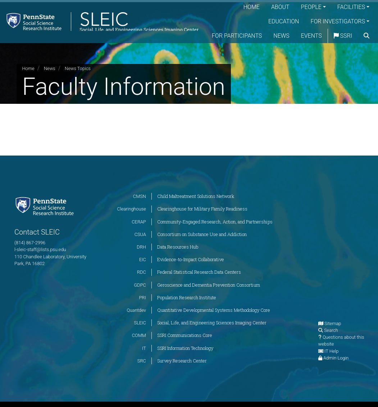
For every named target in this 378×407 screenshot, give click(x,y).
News (298, 35)
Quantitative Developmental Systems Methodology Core (213, 310)
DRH (141, 247)
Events (328, 35)
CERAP (139, 222)
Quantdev (136, 310)
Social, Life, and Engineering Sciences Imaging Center (212, 322)
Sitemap (332, 323)
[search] (366, 50)
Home (251, 7)
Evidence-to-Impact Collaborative (190, 259)
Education (283, 21)
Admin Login (336, 358)
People (311, 7)
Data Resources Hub (177, 247)
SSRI (360, 35)
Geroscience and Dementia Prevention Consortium (208, 285)
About (280, 7)
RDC (141, 272)
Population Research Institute (186, 297)
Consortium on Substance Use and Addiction (202, 234)
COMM (139, 335)
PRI (142, 297)
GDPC (140, 285)
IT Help (331, 351)
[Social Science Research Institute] (46, 205)
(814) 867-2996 (29, 242)
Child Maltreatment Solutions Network (195, 196)
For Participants (254, 35)
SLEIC (140, 322)
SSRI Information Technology (185, 348)
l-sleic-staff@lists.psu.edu (40, 249)
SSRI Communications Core (184, 335)
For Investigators (337, 21)
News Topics (78, 68)
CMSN (139, 196)
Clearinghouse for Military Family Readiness (202, 209)
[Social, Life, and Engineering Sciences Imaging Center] (101, 29)
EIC (142, 259)
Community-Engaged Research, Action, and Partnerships (215, 222)
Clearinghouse (131, 209)
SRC (141, 361)
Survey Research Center (182, 361)
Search (331, 330)
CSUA (140, 234)
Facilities (351, 7)
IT (144, 348)
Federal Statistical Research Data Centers (199, 272)
